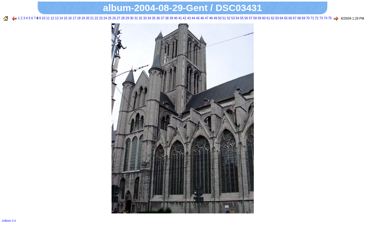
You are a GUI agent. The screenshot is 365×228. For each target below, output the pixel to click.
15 (65, 18)
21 (91, 18)
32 (140, 18)
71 (312, 18)
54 (237, 18)
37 (162, 18)
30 (131, 18)
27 (118, 18)
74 (325, 18)
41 (179, 18)
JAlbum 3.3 (9, 220)
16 (69, 18)
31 (135, 18)
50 (219, 18)
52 (228, 18)
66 (290, 18)
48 (210, 18)
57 (250, 18)
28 (122, 18)
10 (43, 18)
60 (263, 18)
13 (56, 18)
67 (294, 18)
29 (127, 18)
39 (171, 18)
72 (316, 18)
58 (255, 18)
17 (74, 18)
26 (114, 18)
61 (268, 18)
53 (232, 18)
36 (158, 18)
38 (166, 18)
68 (299, 18)
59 (259, 18)
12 (52, 18)
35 (153, 18)
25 (109, 18)
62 (272, 18)
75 (329, 18)
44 (193, 18)
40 (175, 18)
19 (82, 18)
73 (320, 18)
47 (206, 18)
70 (307, 18)
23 (100, 18)
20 (87, 18)
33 (144, 18)
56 (246, 18)
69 (303, 18)
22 (96, 18)
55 (241, 18)
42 (184, 18)
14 (61, 18)
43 (188, 18)
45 (197, 18)
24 (105, 18)
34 (149, 18)
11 (47, 18)
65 (285, 18)
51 (223, 18)
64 (281, 18)
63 (276, 18)
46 (202, 18)
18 (78, 18)
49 (215, 18)
